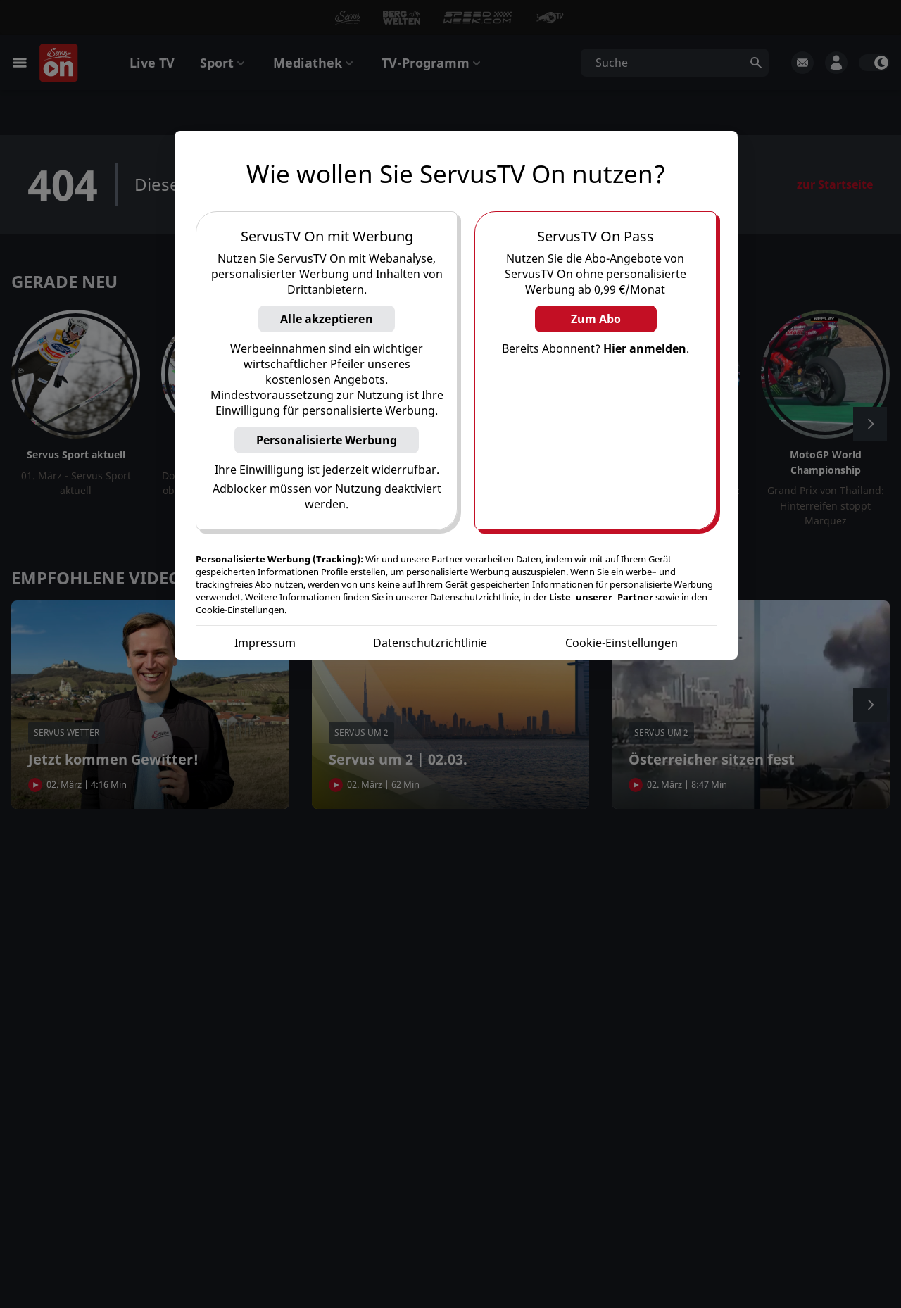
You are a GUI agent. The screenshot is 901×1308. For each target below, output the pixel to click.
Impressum (265, 642)
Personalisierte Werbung (327, 440)
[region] (456, 395)
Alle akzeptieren (326, 319)
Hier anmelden (644, 348)
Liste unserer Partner (601, 597)
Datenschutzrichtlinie (430, 642)
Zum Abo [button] (596, 319)
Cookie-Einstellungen (621, 642)
